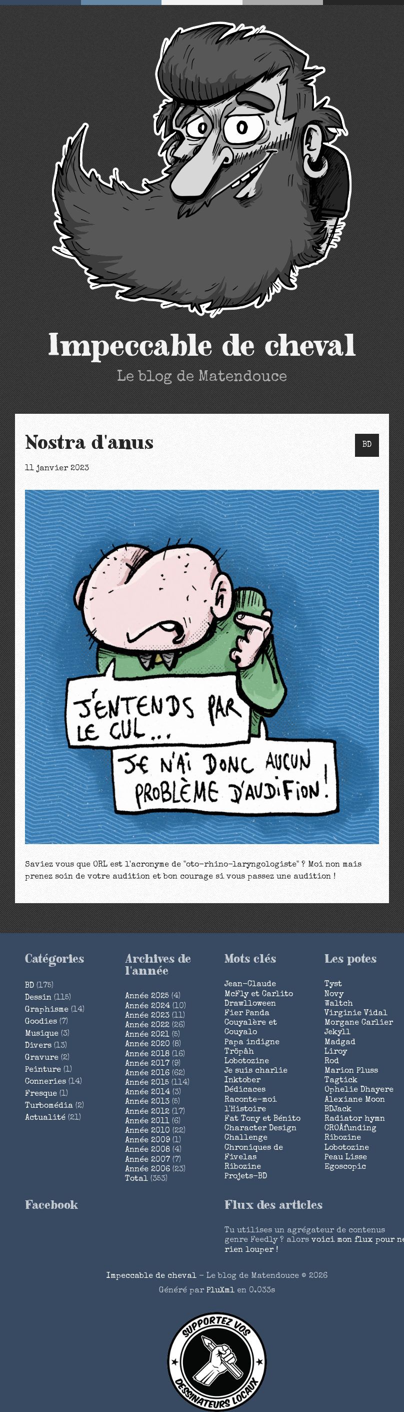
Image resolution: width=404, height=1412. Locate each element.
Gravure (41, 1058)
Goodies (41, 1022)
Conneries (45, 1082)
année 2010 (147, 1131)
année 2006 (147, 1170)
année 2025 (147, 997)
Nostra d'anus (89, 443)
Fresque (41, 1094)
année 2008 (147, 1150)
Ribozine (242, 1167)
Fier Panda (247, 1014)
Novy (334, 995)
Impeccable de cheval (202, 346)
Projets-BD (245, 1177)
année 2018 (147, 1055)
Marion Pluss (351, 1071)
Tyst (333, 985)
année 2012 (147, 1112)
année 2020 (147, 1045)
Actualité (45, 1118)
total (137, 1179)
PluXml (220, 1291)
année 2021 (147, 1035)
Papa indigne (252, 1043)
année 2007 (147, 1160)
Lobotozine (246, 1062)
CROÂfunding (350, 1129)
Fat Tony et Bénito (262, 1119)
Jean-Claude (250, 985)
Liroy (335, 1052)
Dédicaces (245, 1090)
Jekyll (337, 1033)
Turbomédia (49, 1106)
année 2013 (147, 1102)
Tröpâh (239, 1052)
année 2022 (147, 1026)
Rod (331, 1062)
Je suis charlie (256, 1071)
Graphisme (46, 1010)
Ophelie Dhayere (359, 1090)
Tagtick (341, 1081)
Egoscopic (345, 1167)
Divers (38, 1046)
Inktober (242, 1081)
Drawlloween (250, 1004)
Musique (41, 1034)
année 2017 (147, 1064)
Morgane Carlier (358, 1023)
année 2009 (147, 1141)
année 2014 (147, 1093)
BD (367, 445)
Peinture (43, 1070)
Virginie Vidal (356, 1014)
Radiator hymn (354, 1119)
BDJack (338, 1110)
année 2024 (147, 1007)
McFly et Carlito (258, 995)
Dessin (38, 998)
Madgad (340, 1043)
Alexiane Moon (354, 1100)
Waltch (338, 1004)
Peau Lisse (345, 1158)
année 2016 (147, 1074)
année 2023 (147, 1016)
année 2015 (147, 1083)
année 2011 (147, 1122)
